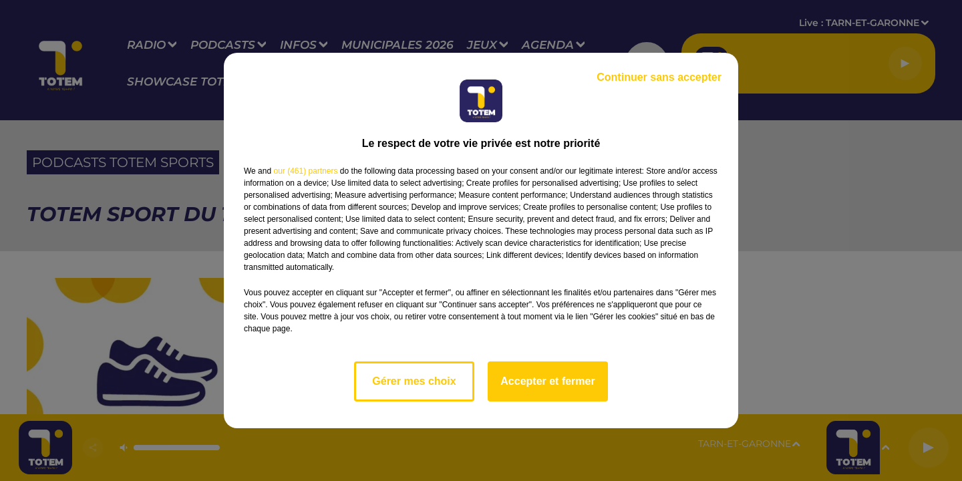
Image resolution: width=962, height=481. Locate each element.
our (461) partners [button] (305, 171)
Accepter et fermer (547, 381)
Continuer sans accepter (659, 77)
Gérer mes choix (414, 381)
